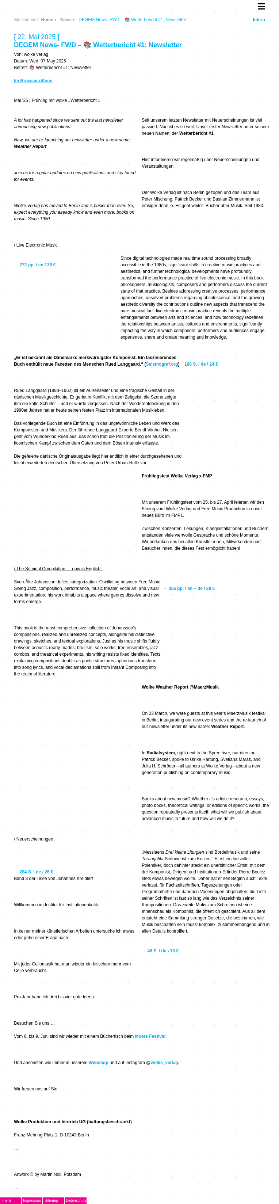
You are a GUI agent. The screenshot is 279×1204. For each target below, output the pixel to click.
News (66, 19)
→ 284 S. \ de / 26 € (34, 872)
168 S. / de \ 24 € (201, 364)
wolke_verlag (164, 1062)
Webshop (98, 1062)
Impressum (32, 1201)
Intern (259, 19)
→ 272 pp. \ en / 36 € (35, 264)
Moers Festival (150, 1036)
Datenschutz (76, 1201)
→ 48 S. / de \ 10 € (161, 950)
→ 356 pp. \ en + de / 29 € (189, 588)
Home (47, 19)
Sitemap (51, 1201)
